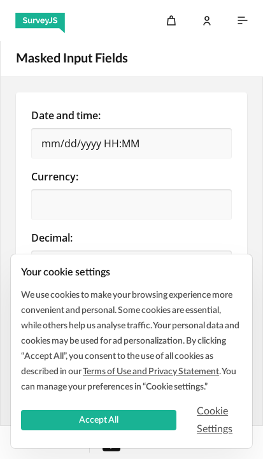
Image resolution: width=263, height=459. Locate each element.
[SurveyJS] (40, 20)
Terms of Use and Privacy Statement (151, 371)
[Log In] (207, 20)
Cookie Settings (214, 420)
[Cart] (171, 20)
